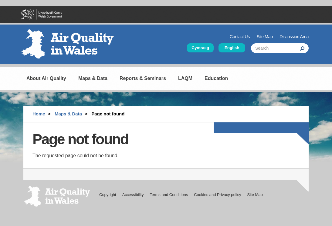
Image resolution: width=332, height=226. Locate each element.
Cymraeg (200, 47)
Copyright (107, 194)
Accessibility (133, 194)
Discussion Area (294, 36)
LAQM (185, 78)
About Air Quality (46, 78)
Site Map (265, 36)
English (232, 47)
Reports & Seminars (143, 78)
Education (216, 78)
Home (38, 113)
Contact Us (240, 36)
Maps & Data (92, 78)
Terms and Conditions (169, 194)
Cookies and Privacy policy (217, 194)
